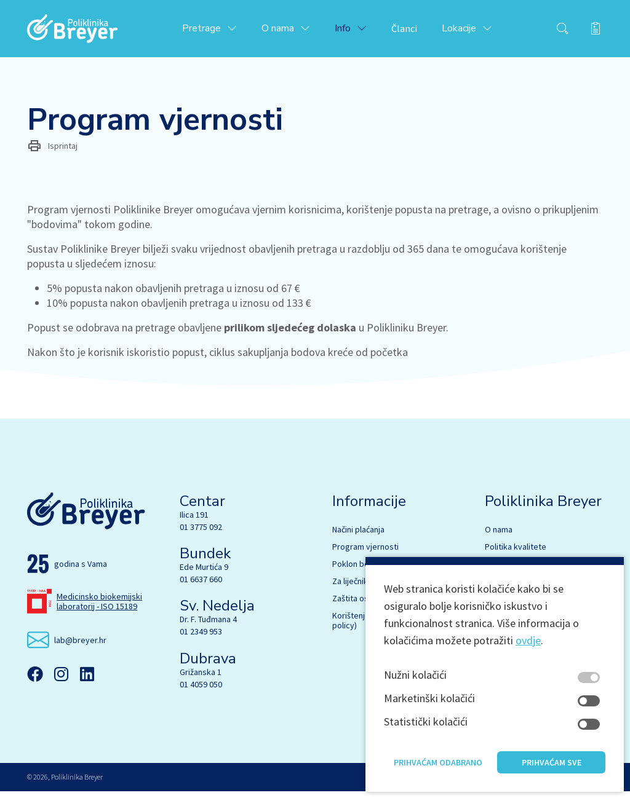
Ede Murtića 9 (204, 574)
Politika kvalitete (515, 553)
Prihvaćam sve (551, 772)
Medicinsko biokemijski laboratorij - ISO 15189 (99, 608)
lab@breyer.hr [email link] (80, 647)
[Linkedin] (87, 681)
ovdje (528, 650)
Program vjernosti (365, 553)
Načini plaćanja (358, 536)
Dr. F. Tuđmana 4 (208, 626)
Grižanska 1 (200, 679)
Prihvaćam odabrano (438, 772)
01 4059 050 (201, 691)
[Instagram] (61, 681)
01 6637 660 (201, 585)
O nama (498, 536)
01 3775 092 (201, 533)
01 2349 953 (201, 638)
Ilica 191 (194, 521)
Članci (417, 32)
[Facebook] (35, 681)
